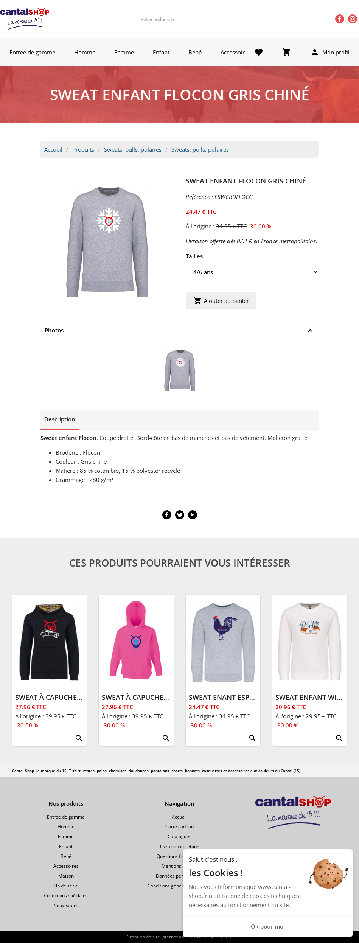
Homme (84, 52)
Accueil (53, 149)
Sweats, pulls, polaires (133, 149)
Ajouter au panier (221, 300)
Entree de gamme (32, 52)
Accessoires (235, 52)
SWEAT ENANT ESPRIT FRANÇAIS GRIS (250, 697)
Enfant (161, 52)
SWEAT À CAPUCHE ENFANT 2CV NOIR (76, 697)
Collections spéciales (66, 895)
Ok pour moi (268, 926)
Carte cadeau (179, 826)
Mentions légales (179, 866)
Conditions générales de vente (179, 885)
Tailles (194, 256)
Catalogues (179, 836)
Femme (124, 52)
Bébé (195, 52)
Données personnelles (179, 876)
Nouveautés (66, 905)
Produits (83, 149)
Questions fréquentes (179, 856)
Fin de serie (66, 885)
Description (59, 419)
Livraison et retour (179, 846)
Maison (66, 876)
